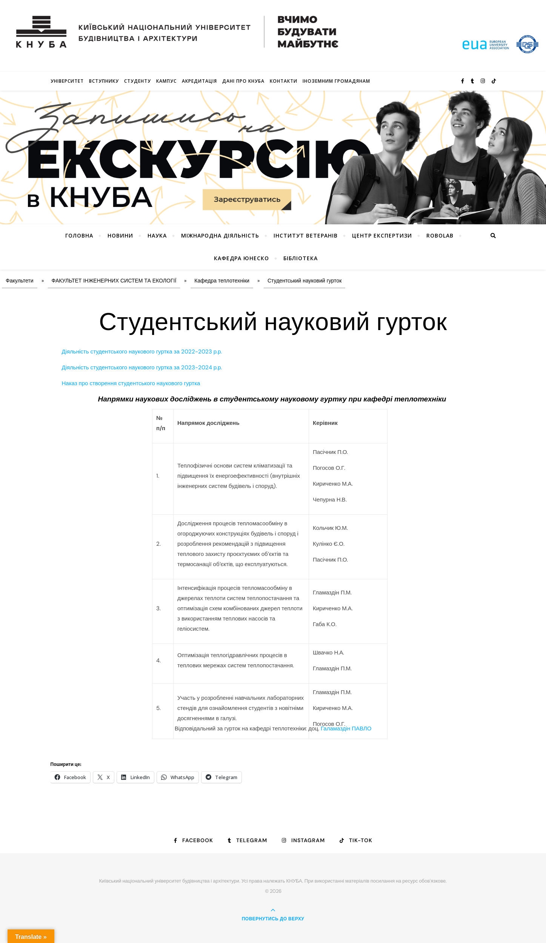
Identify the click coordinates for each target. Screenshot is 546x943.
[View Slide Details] (273, 157)
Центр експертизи (382, 235)
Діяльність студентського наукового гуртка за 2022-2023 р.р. (142, 351)
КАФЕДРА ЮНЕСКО (241, 258)
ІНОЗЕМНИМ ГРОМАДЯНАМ (336, 81)
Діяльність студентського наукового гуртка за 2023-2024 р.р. (142, 367)
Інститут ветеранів (306, 235)
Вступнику (104, 81)
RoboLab (440, 235)
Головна (79, 235)
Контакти (283, 81)
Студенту (137, 81)
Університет (67, 81)
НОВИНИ (120, 235)
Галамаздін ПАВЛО (346, 728)
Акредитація (199, 81)
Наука (157, 235)
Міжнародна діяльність (220, 235)
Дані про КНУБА (243, 81)
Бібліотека (300, 258)
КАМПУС (166, 81)
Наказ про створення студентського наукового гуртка (131, 383)
